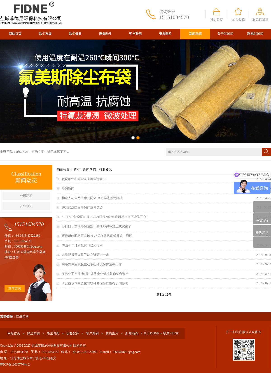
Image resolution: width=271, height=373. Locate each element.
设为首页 (216, 19)
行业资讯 (26, 206)
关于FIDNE (225, 33)
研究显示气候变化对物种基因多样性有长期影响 (95, 283)
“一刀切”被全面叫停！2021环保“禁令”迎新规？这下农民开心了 (106, 217)
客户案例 (135, 33)
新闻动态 (195, 33)
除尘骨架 (75, 33)
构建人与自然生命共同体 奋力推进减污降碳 (92, 198)
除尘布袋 (45, 33)
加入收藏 (238, 19)
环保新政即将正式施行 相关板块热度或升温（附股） (98, 236)
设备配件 (105, 33)
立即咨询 (14, 288)
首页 (77, 169)
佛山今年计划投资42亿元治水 (82, 245)
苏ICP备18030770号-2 (15, 364)
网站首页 (15, 33)
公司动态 (26, 195)
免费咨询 (262, 218)
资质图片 (165, 33)
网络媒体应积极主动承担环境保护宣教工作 (92, 264)
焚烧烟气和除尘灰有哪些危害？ (84, 179)
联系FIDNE (260, 19)
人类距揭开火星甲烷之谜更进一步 (85, 255)
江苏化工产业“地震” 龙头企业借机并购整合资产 (95, 274)
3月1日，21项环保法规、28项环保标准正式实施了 (96, 226)
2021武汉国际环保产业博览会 (82, 207)
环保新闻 (68, 188)
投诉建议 (262, 230)
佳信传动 (22, 316)
